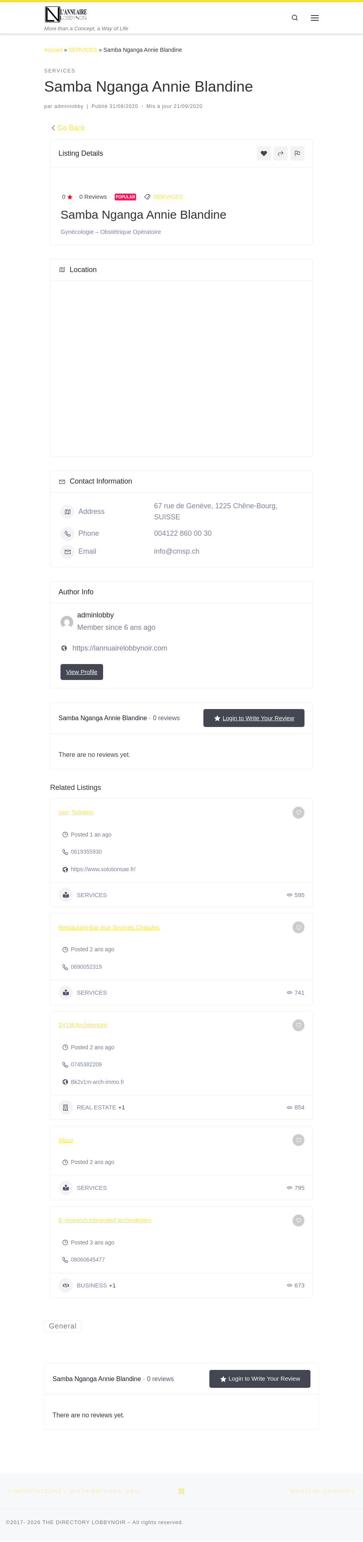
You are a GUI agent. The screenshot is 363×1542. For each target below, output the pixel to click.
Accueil (53, 50)
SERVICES (83, 50)
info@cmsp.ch (176, 552)
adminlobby (69, 107)
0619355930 (86, 852)
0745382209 (86, 1065)
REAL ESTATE (87, 1108)
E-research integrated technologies (105, 1220)
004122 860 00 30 (183, 534)
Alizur (66, 1140)
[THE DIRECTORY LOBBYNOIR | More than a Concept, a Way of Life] (66, 14)
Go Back (67, 128)
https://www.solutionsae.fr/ (103, 869)
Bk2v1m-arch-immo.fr (97, 1082)
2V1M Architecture (83, 1025)
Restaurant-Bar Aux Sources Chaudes (109, 927)
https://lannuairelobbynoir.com (119, 648)
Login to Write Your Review (254, 718)
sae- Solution (76, 812)
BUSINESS (83, 1286)
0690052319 (86, 967)
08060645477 (88, 1260)
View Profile (82, 672)
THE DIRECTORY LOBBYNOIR (84, 1523)
